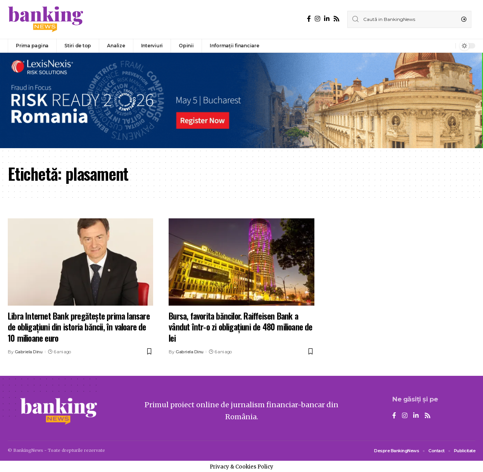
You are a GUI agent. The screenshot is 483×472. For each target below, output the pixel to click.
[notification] (448, 46)
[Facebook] (309, 19)
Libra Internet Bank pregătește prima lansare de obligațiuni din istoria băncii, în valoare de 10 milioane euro (79, 326)
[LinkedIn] (326, 19)
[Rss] (336, 19)
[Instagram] (317, 19)
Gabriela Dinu (29, 351)
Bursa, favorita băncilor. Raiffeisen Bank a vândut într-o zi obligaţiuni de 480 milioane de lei (240, 326)
